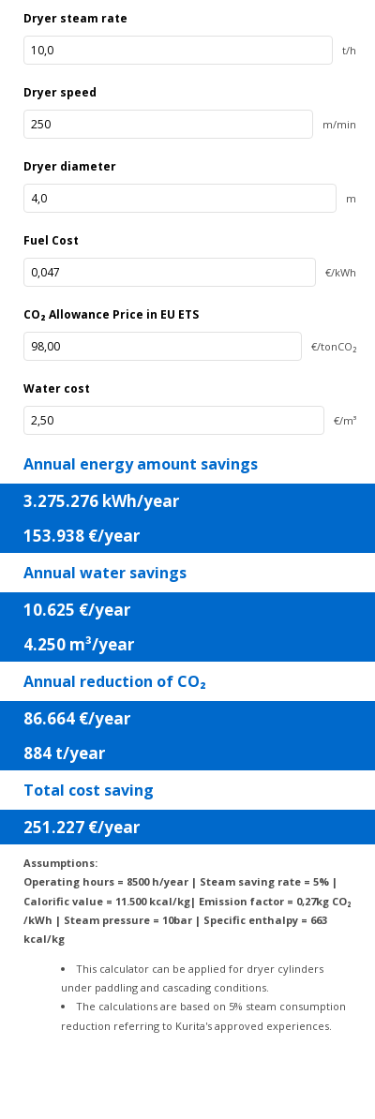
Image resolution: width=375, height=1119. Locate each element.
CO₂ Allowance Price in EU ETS (111, 314)
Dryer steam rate (75, 18)
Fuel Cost (51, 240)
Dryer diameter (69, 166)
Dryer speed (60, 92)
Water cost (56, 388)
